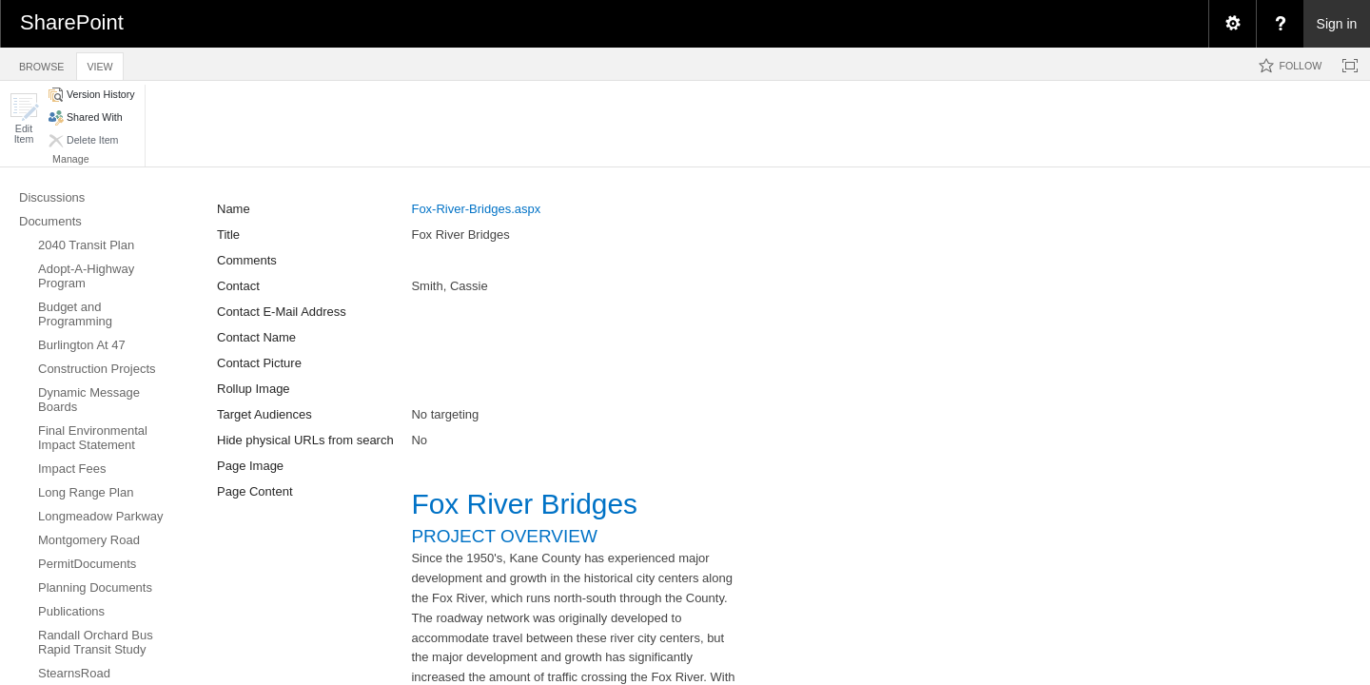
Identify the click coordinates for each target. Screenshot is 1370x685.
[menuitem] (1232, 24)
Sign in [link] (1337, 23)
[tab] (41, 63)
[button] (24, 118)
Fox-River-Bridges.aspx (475, 209)
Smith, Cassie (449, 286)
